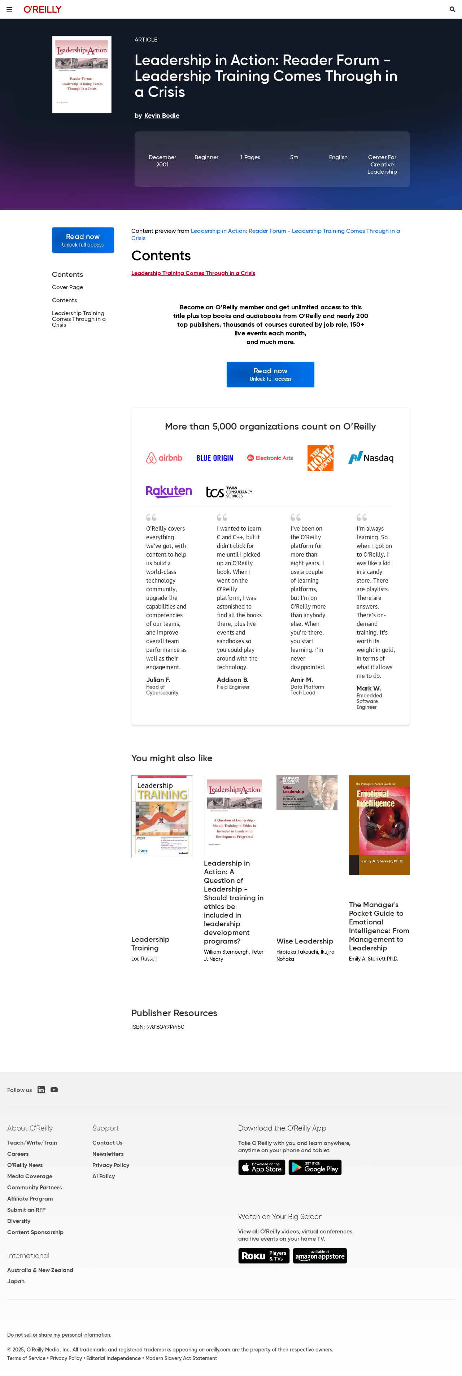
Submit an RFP (26, 1210)
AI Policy (103, 1176)
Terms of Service (26, 1358)
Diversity (18, 1221)
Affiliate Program (30, 1198)
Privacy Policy (110, 1165)
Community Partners (34, 1187)
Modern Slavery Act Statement (181, 1358)
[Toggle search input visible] (452, 9)
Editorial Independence (113, 1358)
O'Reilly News (25, 1165)
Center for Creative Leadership (382, 164)
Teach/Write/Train (32, 1142)
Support (105, 1128)
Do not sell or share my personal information (58, 1335)
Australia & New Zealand (40, 1270)
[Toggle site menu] (9, 9)
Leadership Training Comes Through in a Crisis (193, 273)
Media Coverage (29, 1176)
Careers (18, 1154)
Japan (16, 1281)
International (28, 1255)
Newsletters (107, 1154)
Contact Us (107, 1142)
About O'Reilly (30, 1128)
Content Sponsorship (35, 1232)
